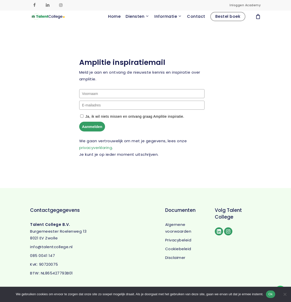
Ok (270, 294)
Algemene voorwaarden (178, 228)
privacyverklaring (95, 147)
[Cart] (258, 24)
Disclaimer (175, 257)
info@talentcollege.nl (51, 246)
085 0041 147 (42, 255)
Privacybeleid (178, 240)
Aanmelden (92, 126)
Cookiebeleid (178, 248)
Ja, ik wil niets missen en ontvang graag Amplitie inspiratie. (134, 116)
